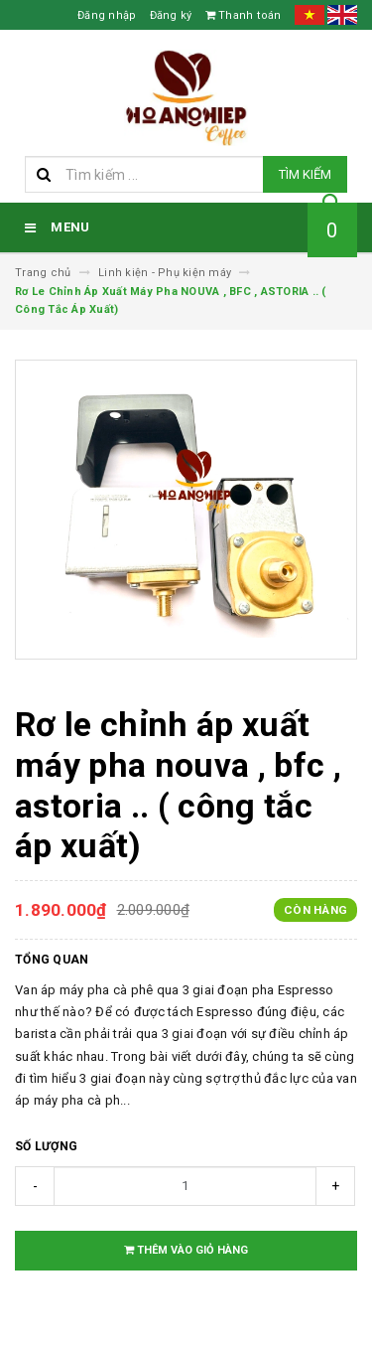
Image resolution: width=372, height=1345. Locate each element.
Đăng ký (171, 15)
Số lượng (46, 1146)
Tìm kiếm (305, 174)
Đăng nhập (106, 15)
